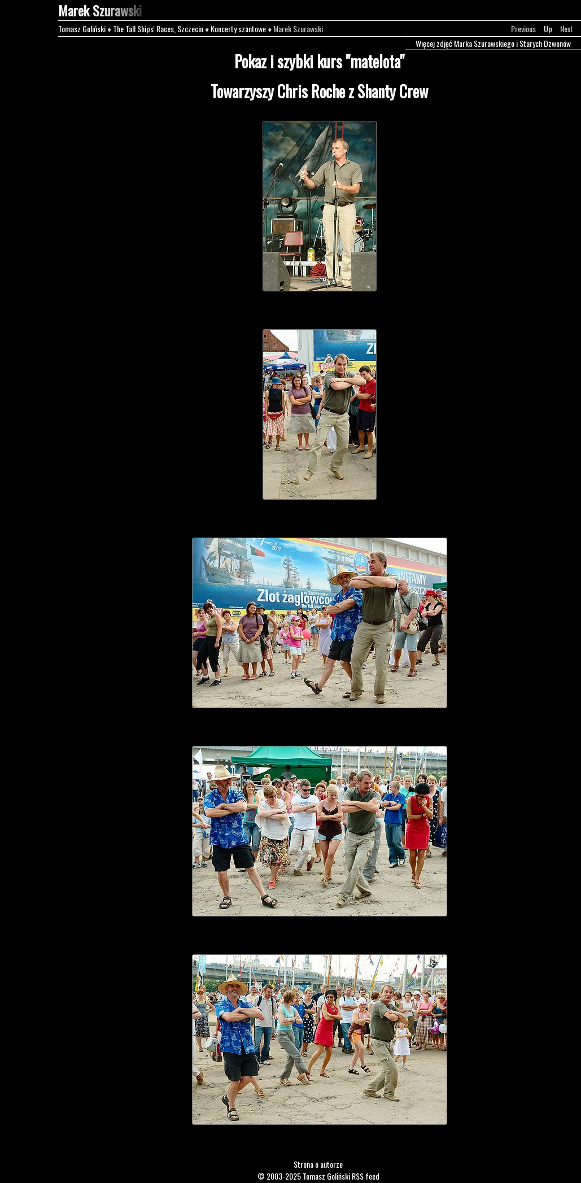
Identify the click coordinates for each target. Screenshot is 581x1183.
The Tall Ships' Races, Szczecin (158, 28)
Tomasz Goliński (82, 28)
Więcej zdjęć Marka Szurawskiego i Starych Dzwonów (493, 43)
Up (548, 28)
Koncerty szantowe (238, 28)
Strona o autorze (318, 1164)
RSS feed (365, 1176)
